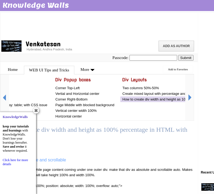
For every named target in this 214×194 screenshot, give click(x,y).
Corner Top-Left (67, 88)
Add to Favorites (178, 69)
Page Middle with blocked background (84, 105)
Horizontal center (68, 116)
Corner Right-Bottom (71, 99)
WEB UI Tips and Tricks (49, 70)
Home (13, 69)
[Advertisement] (99, 25)
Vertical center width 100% (76, 111)
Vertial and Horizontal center (77, 94)
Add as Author (176, 46)
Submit (185, 58)
